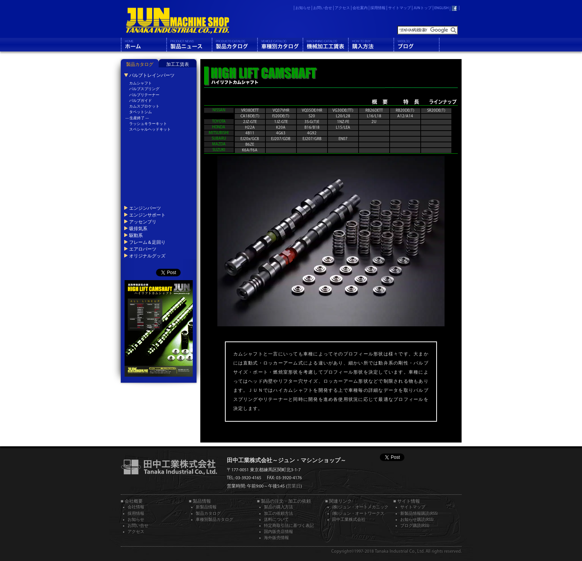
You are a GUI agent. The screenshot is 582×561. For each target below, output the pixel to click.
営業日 (294, 486)
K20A (281, 128)
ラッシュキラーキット (148, 124)
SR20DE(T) (436, 111)
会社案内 (360, 8)
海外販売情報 (276, 538)
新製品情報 (206, 507)
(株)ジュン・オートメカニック (360, 507)
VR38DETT (250, 111)
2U (373, 122)
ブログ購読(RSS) (414, 526)
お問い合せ (322, 8)
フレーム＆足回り (147, 242)
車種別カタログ (280, 44)
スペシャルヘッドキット (150, 130)
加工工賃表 (177, 64)
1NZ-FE (343, 122)
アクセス (342, 8)
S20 (312, 116)
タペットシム (140, 112)
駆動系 (135, 235)
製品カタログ (234, 44)
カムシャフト (140, 83)
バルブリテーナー (144, 95)
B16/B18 (312, 128)
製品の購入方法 (278, 507)
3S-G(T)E (311, 122)
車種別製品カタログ (214, 520)
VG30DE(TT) (342, 111)
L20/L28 (343, 116)
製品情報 (189, 44)
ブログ (416, 44)
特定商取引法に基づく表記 (289, 526)
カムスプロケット (144, 106)
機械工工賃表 (325, 44)
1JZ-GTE (281, 122)
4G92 (312, 133)
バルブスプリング (144, 89)
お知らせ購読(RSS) (417, 520)
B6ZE (249, 145)
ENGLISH (441, 8)
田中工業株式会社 (348, 520)
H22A (250, 128)
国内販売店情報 (278, 532)
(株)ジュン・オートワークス (358, 514)
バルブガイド (140, 101)
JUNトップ (422, 8)
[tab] (140, 63)
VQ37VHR (281, 111)
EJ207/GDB (280, 139)
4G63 (281, 133)
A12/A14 (405, 116)
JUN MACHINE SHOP (177, 21)
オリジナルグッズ (147, 256)
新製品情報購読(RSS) (419, 514)
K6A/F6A (249, 150)
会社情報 (136, 507)
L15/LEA (343, 128)
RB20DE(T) (405, 111)
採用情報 (377, 8)
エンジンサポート (147, 215)
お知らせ (303, 8)
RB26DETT (374, 111)
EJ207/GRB (312, 139)
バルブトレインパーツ (151, 75)
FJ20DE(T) (280, 116)
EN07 (343, 139)
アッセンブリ (142, 221)
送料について (276, 520)
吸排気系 (138, 228)
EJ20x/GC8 (249, 139)
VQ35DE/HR (312, 111)
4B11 (249, 133)
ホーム (143, 44)
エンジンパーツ (145, 208)
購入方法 (370, 44)
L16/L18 (374, 116)
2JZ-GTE (250, 122)
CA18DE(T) (249, 116)
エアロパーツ (142, 249)
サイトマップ (399, 8)
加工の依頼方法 (278, 514)
